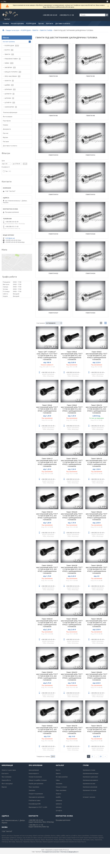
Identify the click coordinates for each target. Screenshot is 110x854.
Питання (6, 141)
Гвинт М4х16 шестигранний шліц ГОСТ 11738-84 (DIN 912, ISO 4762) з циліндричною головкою (96, 462)
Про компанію (6, 777)
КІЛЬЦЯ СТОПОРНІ (11, 72)
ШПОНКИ (8, 98)
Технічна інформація (10, 112)
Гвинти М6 (53, 115)
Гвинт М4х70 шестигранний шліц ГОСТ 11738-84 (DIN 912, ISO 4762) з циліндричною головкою (72, 729)
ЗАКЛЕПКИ (8, 67)
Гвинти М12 (90, 155)
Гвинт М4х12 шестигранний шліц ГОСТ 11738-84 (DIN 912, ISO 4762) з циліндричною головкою (47, 462)
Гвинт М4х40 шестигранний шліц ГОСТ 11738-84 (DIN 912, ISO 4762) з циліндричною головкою (72, 622)
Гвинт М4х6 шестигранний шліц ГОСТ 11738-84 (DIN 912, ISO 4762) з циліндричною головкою (47, 409)
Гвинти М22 (53, 273)
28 (100, 756)
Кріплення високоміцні (90, 773)
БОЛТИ (7, 50)
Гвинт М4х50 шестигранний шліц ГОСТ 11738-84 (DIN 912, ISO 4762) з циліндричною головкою (47, 676)
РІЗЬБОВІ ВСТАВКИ (11, 58)
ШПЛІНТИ (8, 94)
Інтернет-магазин (89, 797)
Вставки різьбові (62, 777)
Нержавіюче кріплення (36, 797)
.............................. (88, 793)
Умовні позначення (35, 777)
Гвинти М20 (90, 234)
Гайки (58, 780)
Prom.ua (66, 850)
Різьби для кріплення (36, 783)
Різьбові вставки (34, 800)
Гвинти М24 (90, 273)
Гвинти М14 (53, 194)
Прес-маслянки (34, 787)
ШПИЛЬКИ (8, 89)
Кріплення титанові (89, 790)
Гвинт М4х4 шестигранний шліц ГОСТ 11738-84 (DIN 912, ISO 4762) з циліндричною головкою (72, 355)
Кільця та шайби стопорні (38, 780)
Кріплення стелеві (89, 770)
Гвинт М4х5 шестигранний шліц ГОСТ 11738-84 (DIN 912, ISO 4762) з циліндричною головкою (96, 355)
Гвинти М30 (90, 313)
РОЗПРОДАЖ (31, 23)
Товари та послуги (12, 30)
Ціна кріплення (34, 770)
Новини (5, 125)
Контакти (49, 23)
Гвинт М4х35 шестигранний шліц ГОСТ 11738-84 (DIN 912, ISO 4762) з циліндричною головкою (47, 622)
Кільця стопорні (61, 787)
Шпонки (58, 807)
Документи (7, 129)
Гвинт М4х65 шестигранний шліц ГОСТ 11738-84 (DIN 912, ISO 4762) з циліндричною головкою (47, 729)
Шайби (58, 797)
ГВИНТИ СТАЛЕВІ (46, 30)
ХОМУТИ (8, 80)
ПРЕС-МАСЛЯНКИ (11, 76)
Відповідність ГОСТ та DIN (38, 807)
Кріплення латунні (89, 783)
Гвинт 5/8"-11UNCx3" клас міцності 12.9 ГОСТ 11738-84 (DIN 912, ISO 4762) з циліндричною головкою (47, 355)
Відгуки (5, 137)
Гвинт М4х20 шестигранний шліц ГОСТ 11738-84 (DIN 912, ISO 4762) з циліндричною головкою (72, 516)
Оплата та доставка (9, 770)
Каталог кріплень (17, 23)
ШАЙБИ (7, 85)
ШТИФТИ (8, 102)
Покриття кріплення (36, 793)
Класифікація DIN (35, 804)
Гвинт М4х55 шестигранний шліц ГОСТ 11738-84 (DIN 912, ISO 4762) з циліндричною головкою (72, 676)
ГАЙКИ (7, 63)
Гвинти (58, 773)
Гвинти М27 (53, 313)
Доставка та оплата (62, 23)
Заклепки (32, 790)
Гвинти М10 (53, 155)
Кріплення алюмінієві (90, 787)
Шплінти (59, 804)
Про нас (41, 23)
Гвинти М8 (90, 115)
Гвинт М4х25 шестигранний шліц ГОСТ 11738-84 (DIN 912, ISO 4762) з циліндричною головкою (47, 569)
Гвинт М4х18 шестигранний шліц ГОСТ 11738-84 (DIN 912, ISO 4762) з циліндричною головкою (47, 516)
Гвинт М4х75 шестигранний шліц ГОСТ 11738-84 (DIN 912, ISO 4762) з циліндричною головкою (96, 729)
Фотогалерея (7, 116)
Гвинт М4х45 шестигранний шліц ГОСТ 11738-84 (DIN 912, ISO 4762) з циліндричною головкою (96, 622)
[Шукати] (106, 15)
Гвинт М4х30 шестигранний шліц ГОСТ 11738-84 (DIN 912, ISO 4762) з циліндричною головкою (96, 569)
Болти (58, 770)
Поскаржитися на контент (51, 852)
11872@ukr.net (10, 238)
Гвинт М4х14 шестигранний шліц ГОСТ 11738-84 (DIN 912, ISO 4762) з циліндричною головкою (72, 462)
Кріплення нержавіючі (90, 780)
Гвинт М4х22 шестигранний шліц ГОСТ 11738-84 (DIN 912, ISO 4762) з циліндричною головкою (96, 516)
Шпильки (59, 800)
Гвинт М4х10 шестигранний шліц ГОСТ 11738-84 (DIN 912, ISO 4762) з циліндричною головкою (96, 409)
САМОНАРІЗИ (9, 107)
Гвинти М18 (53, 234)
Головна (6, 23)
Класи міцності (34, 773)
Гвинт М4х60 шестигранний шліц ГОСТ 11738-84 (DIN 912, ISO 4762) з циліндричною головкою (96, 676)
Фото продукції (7, 783)
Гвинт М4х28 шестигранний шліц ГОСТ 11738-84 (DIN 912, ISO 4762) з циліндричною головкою (72, 569)
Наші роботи (6, 780)
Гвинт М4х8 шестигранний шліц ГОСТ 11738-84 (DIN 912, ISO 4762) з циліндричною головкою (72, 409)
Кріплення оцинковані (90, 777)
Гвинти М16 (90, 194)
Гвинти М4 (53, 76)
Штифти (59, 810)
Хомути (58, 793)
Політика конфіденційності (69, 852)
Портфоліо (7, 121)
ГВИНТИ (35, 30)
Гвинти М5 (90, 76)
